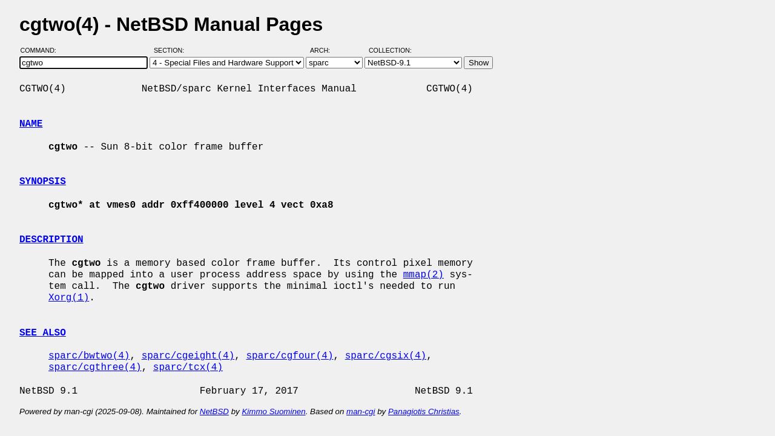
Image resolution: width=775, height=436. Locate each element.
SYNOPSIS (42, 181)
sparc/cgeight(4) (188, 356)
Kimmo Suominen (273, 411)
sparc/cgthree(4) (95, 367)
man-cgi (360, 411)
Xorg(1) (68, 298)
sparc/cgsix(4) (385, 356)
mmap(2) (423, 275)
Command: (42, 50)
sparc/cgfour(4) (289, 356)
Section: (172, 50)
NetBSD (214, 411)
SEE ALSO (42, 333)
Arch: (325, 50)
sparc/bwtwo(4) (89, 356)
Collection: (390, 50)
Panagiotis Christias (424, 411)
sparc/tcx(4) (188, 367)
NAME (30, 124)
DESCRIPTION (51, 239)
